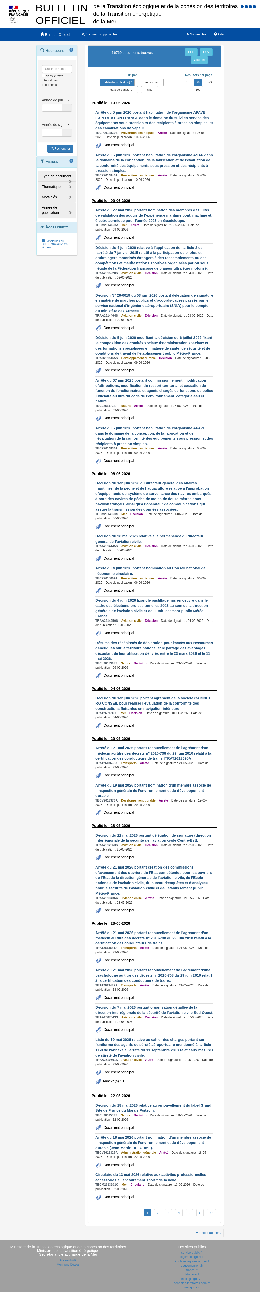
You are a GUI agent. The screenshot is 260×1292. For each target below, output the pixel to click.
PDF (191, 52)
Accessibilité (68, 1260)
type (149, 89)
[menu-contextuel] (43, 75)
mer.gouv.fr (191, 1287)
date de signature (121, 89)
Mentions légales (68, 1264)
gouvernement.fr (192, 1265)
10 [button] (185, 82)
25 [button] (198, 82)
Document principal (118, 145)
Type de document (56, 176)
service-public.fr (191, 1252)
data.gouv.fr (192, 1274)
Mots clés (49, 197)
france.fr (191, 1270)
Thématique (51, 187)
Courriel (199, 60)
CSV (206, 52)
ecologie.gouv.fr (192, 1279)
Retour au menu (208, 1233)
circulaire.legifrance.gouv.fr (192, 1261)
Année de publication (50, 210)
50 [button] (210, 82)
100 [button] (198, 89)
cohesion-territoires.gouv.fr (192, 1283)
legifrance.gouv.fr (191, 1257)
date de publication (117, 82)
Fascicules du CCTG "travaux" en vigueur (55, 244)
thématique (150, 82)
